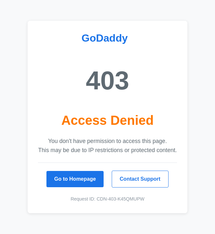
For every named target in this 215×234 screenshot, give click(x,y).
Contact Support (140, 179)
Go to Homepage (75, 179)
